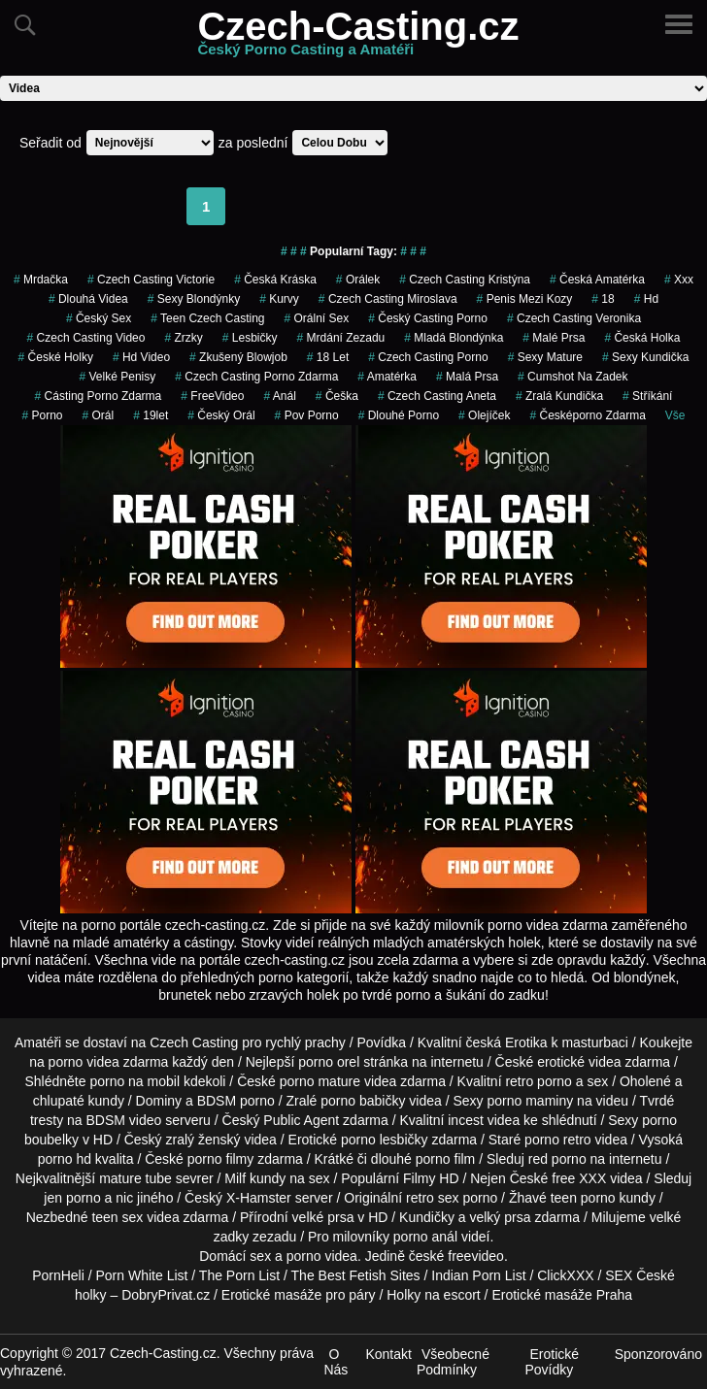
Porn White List (142, 1275)
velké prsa (323, 1217)
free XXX (579, 1178)
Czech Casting (194, 1042)
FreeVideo (212, 396)
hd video (141, 357)
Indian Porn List (478, 1275)
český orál (220, 415)
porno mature (320, 1081)
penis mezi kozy (525, 299)
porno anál (425, 1236)
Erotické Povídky (551, 1361)
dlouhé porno (398, 415)
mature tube (135, 1178)
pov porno (307, 415)
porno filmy (220, 1159)
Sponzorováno (658, 1354)
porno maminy (531, 1100)
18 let (328, 357)
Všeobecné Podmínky (453, 1361)
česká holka (642, 338)
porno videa (321, 1256)
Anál (279, 396)
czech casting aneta (437, 396)
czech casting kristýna (464, 279)
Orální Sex (317, 318)
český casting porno (428, 318)
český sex (98, 318)
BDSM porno (236, 1100)
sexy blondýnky (194, 299)
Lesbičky (250, 338)
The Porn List (239, 1275)
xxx (678, 279)
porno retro (557, 1139)
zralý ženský (202, 1139)
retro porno (538, 1081)
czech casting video (86, 338)
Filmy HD (431, 1178)
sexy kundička (645, 357)
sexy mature (545, 357)
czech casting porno (428, 357)
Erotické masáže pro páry (298, 1295)
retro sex (432, 1198)
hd (646, 299)
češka (337, 396)
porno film (445, 1159)
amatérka (387, 376)
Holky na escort (433, 1295)
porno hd (64, 1159)
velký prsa (499, 1217)
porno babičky (362, 1100)
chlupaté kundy (78, 1100)
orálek (358, 279)
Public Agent (301, 1120)
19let (150, 415)
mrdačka (41, 279)
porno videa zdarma (109, 1062)
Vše (675, 415)
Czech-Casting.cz (358, 37)
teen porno (583, 1198)
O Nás (335, 1361)
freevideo (476, 1256)
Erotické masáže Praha (561, 1295)
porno (41, 415)
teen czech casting (207, 318)
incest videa (484, 1120)
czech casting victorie (151, 279)
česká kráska (275, 279)
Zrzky (183, 338)
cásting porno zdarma (98, 396)
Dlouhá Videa (88, 299)
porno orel (328, 1062)
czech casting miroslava (388, 299)
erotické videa (579, 1062)
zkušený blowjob (238, 357)
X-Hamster (258, 1198)
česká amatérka (597, 279)
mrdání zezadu (341, 338)
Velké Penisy (118, 376)
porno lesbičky (384, 1139)
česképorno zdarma (587, 415)
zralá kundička (559, 396)
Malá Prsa (467, 376)
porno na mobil (134, 1081)
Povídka (382, 1042)
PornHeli (58, 1275)
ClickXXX (565, 1275)
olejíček (484, 415)
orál (98, 415)
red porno (557, 1159)
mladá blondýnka (453, 338)
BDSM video (124, 1120)
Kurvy (279, 299)
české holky (55, 357)
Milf (235, 1178)
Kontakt (388, 1354)
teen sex (117, 1217)
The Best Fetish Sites (356, 1275)
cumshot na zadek (572, 376)
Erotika (526, 1042)
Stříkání (647, 396)
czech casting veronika (574, 318)
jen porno (72, 1198)
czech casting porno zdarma (256, 376)
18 (602, 299)
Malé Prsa (553, 338)
